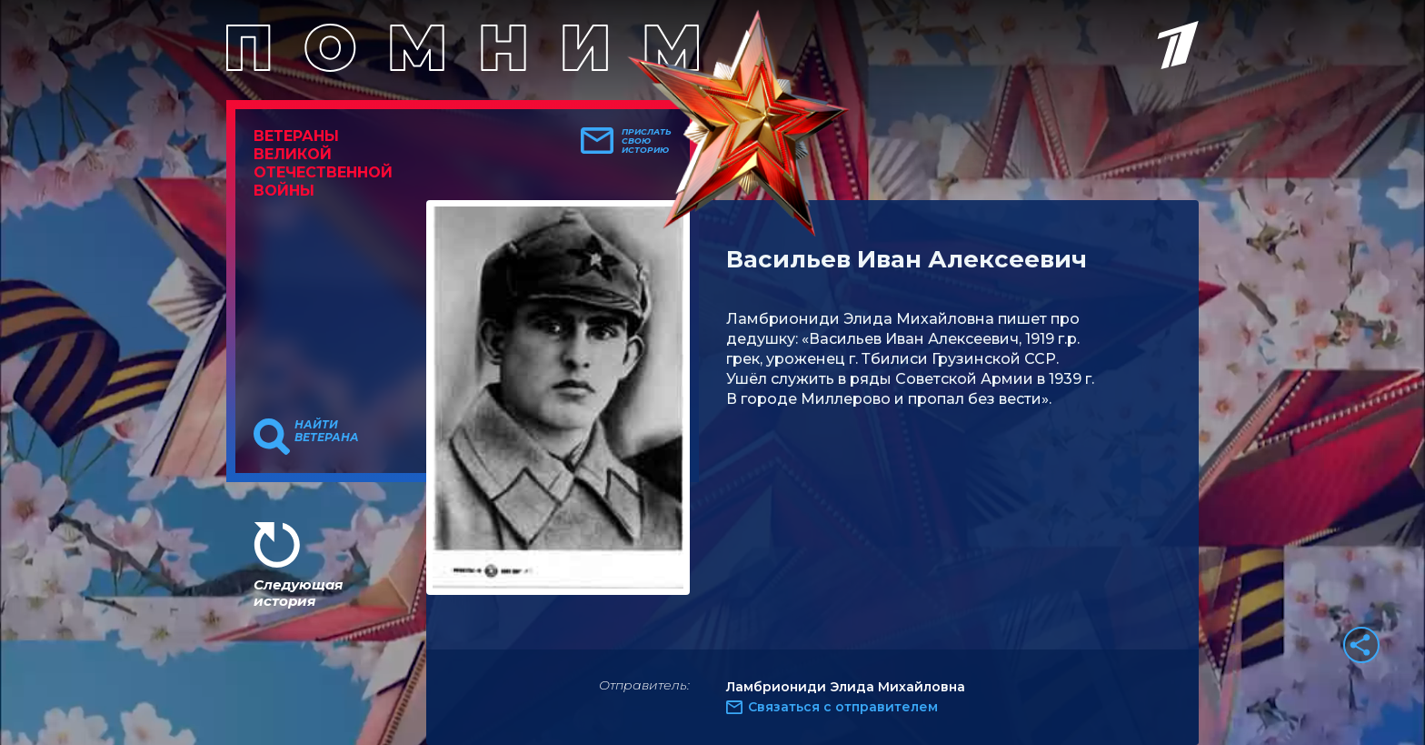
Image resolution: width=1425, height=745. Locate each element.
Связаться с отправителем (843, 707)
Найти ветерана (326, 431)
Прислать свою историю (647, 141)
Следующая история (298, 592)
